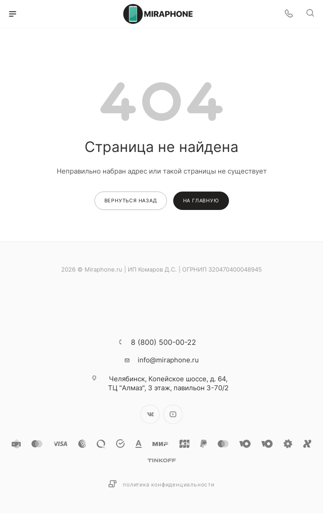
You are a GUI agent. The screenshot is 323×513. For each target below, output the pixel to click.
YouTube (173, 414)
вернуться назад (130, 200)
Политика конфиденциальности (169, 484)
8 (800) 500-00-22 (163, 342)
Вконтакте (150, 414)
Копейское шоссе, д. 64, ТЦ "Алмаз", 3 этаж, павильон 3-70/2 (168, 383)
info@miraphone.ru (168, 360)
